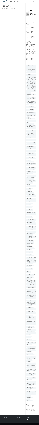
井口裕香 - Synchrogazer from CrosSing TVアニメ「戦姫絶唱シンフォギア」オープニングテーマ (33, 14)
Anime (27, 5)
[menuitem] (11, 1)
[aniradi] (32, 1)
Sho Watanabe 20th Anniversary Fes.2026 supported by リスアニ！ (31, 10)
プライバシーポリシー (19, 420)
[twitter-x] (33, 1)
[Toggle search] (36, 1)
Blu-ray (28, 5)
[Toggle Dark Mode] (34, 1)
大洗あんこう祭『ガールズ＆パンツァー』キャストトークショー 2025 (31, 19)
